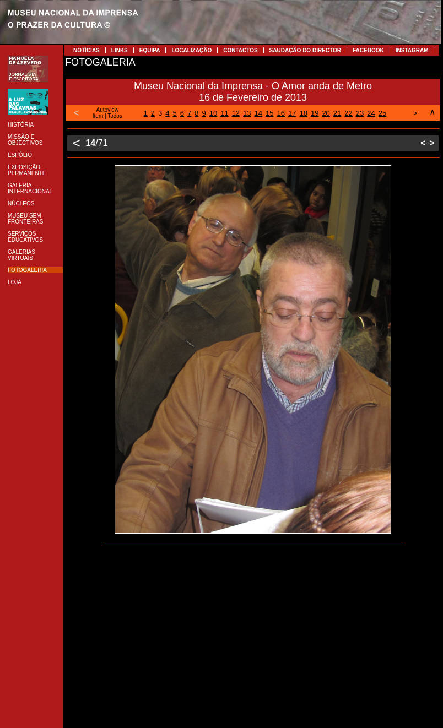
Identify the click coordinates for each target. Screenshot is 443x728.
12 (236, 113)
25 (382, 113)
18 (303, 113)
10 (213, 113)
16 (281, 113)
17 (292, 113)
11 (224, 113)
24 (371, 113)
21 (337, 113)
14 (258, 113)
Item (98, 116)
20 (325, 113)
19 (314, 113)
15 (269, 113)
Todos (114, 116)
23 (360, 113)
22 (348, 113)
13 (247, 113)
